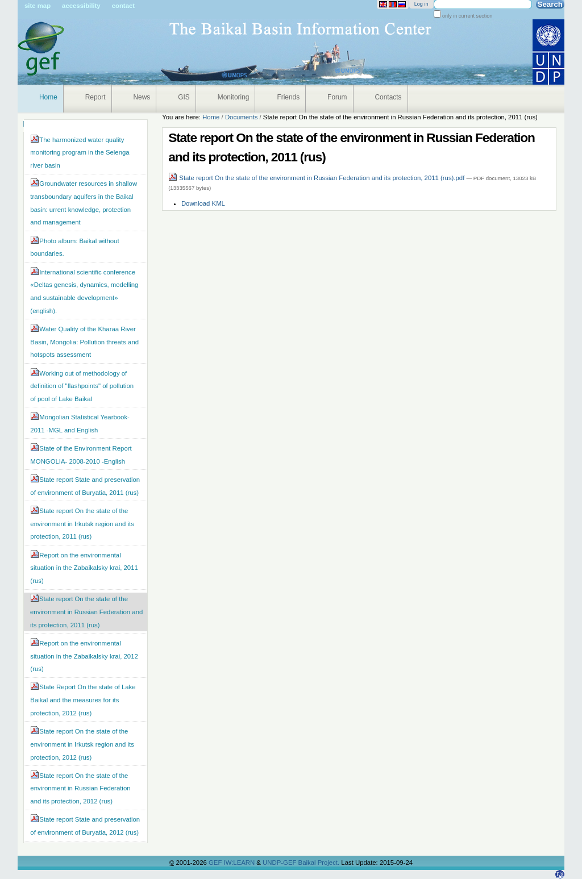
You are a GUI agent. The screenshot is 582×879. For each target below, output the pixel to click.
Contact (123, 5)
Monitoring (234, 97)
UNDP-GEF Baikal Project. (302, 862)
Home (48, 97)
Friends (288, 97)
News (142, 97)
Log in (421, 4)
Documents (241, 117)
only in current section (467, 16)
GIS (184, 97)
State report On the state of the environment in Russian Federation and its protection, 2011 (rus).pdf (317, 177)
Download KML (203, 203)
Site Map (37, 5)
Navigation (23, 123)
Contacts (388, 97)
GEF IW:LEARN (232, 862)
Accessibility (81, 5)
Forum (337, 97)
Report (95, 97)
